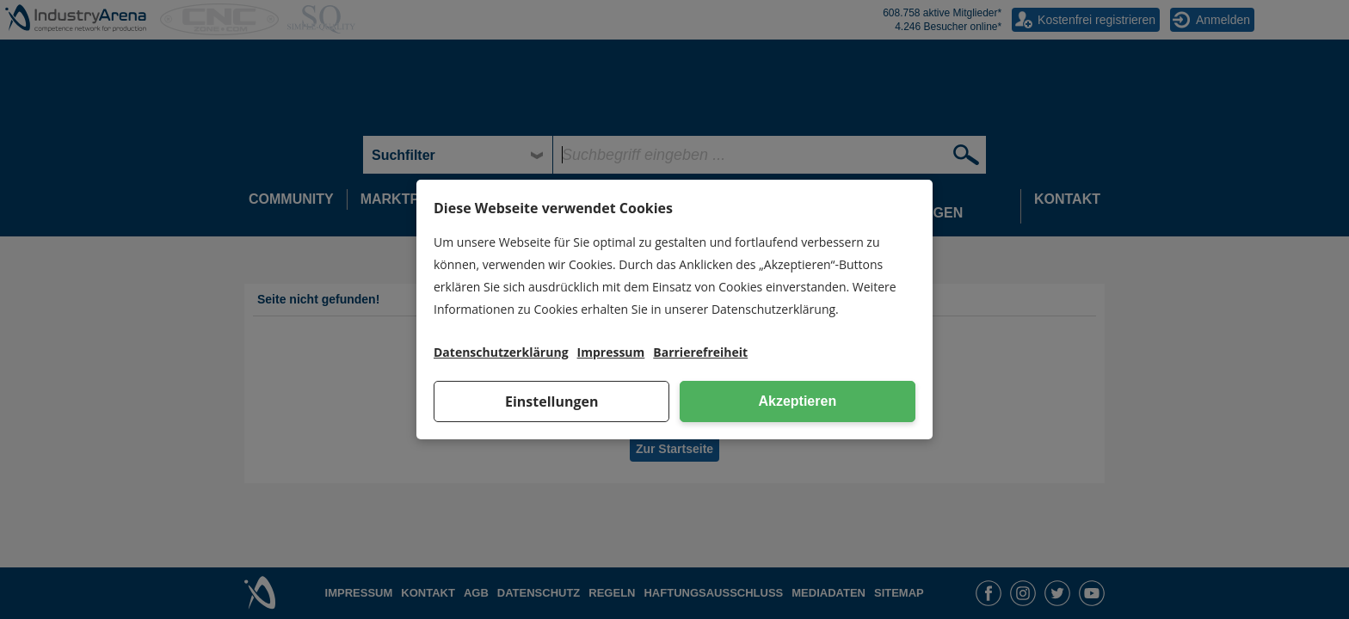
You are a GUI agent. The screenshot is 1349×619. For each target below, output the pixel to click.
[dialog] (674, 309)
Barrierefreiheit (700, 352)
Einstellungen (552, 401)
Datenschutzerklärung (501, 352)
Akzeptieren (797, 401)
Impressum (611, 352)
